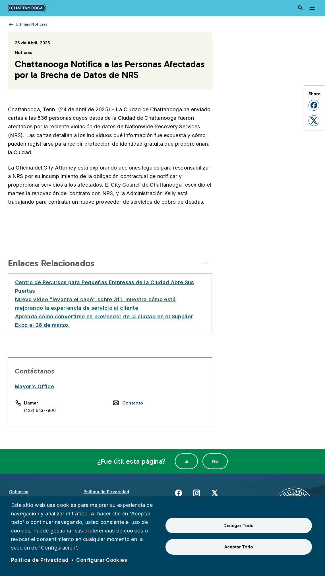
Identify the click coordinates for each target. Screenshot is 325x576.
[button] (314, 105)
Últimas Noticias (31, 24)
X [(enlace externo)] (214, 493)
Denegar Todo (238, 525)
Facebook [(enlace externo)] (178, 493)
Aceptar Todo (238, 547)
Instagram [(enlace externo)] (196, 493)
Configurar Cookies (101, 560)
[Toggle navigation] (312, 8)
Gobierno (18, 491)
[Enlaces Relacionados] (206, 263)
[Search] (300, 8)
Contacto (132, 403)
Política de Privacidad (106, 491)
